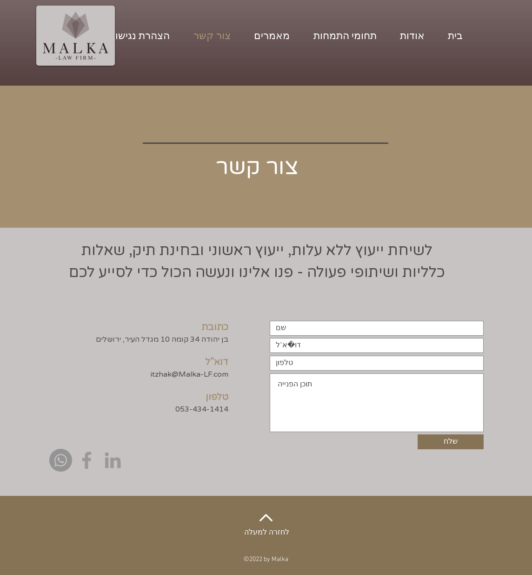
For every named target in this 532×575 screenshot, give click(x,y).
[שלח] (451, 441)
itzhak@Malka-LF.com (189, 374)
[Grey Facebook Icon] (86, 460)
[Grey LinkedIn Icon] (112, 460)
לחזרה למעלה (266, 532)
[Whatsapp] (60, 460)
